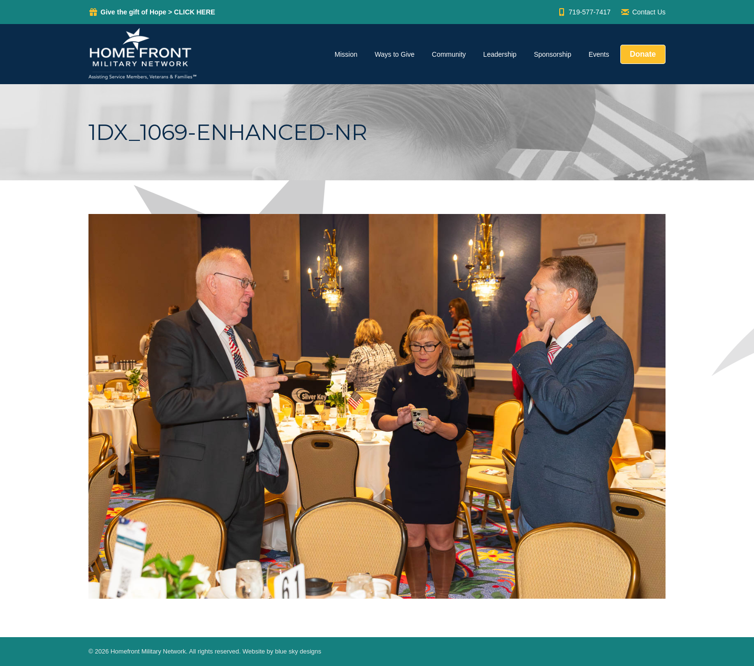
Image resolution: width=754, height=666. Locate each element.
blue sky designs (298, 651)
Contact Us (643, 12)
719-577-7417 (584, 12)
